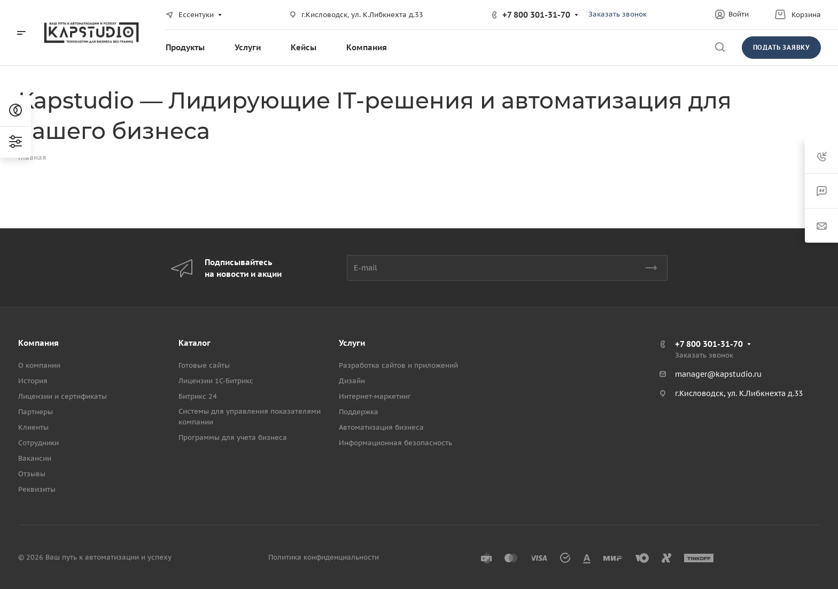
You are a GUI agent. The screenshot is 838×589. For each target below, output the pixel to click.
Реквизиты (37, 489)
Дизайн (352, 380)
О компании (39, 365)
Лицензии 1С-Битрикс (216, 380)
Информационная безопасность (395, 442)
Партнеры (35, 411)
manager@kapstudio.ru (718, 374)
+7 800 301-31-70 (536, 15)
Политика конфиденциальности (323, 557)
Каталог (195, 343)
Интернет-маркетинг (375, 396)
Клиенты (33, 427)
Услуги (352, 343)
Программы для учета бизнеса (233, 437)
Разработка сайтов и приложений (398, 365)
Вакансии (34, 458)
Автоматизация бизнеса (381, 427)
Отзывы (31, 473)
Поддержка (358, 411)
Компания (38, 343)
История (33, 380)
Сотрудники (38, 442)
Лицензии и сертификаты (62, 396)
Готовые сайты (204, 365)
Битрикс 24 (198, 396)
